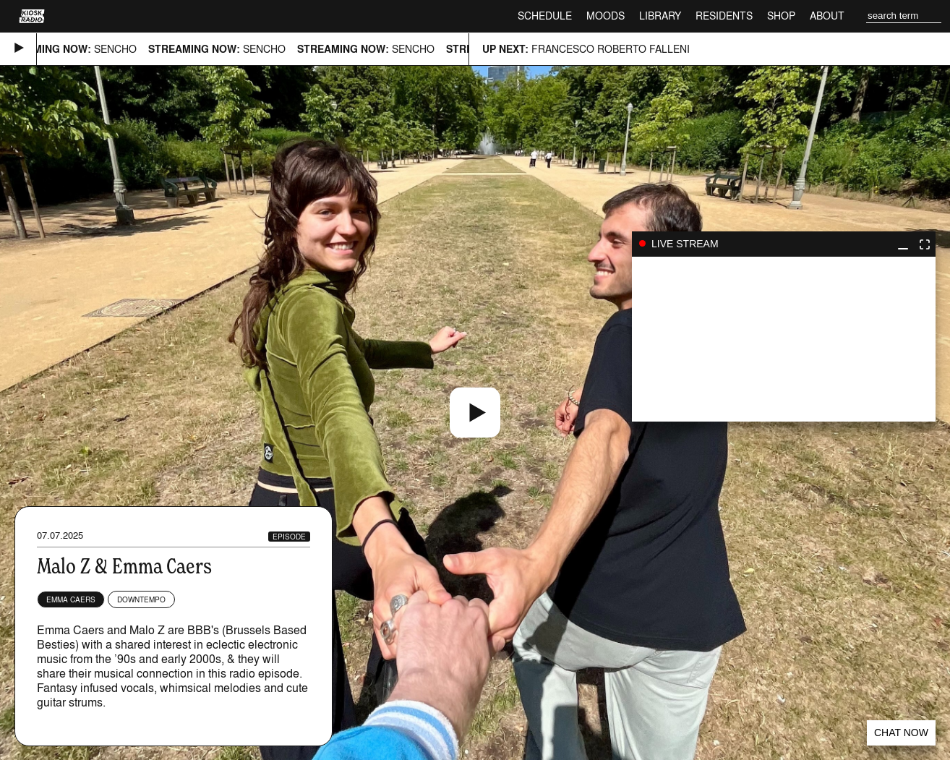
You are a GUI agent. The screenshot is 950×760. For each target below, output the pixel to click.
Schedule (545, 15)
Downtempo (141, 599)
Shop (781, 15)
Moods (605, 15)
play (783, 339)
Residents (724, 15)
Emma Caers (70, 599)
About (827, 15)
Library (660, 15)
